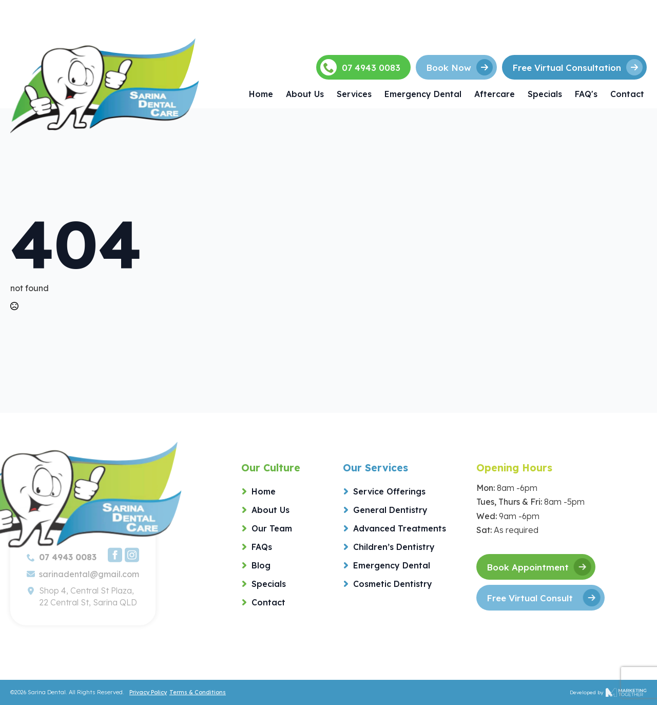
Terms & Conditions (197, 692)
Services (354, 94)
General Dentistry (390, 510)
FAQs (262, 547)
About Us (305, 94)
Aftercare (494, 94)
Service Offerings (389, 491)
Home (261, 94)
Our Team (272, 528)
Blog (261, 565)
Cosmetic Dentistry (392, 584)
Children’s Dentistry (394, 547)
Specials (545, 94)
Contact (627, 94)
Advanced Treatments (399, 528)
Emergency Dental (422, 94)
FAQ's (586, 94)
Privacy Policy (148, 692)
